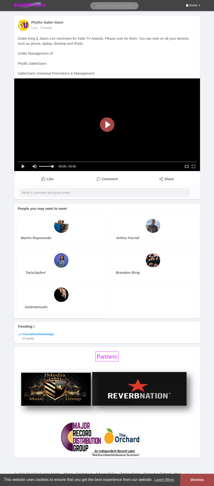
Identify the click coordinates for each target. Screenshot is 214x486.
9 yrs (34, 28)
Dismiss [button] (197, 480)
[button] (114, 5)
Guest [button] (193, 5)
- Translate (45, 28)
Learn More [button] (164, 480)
